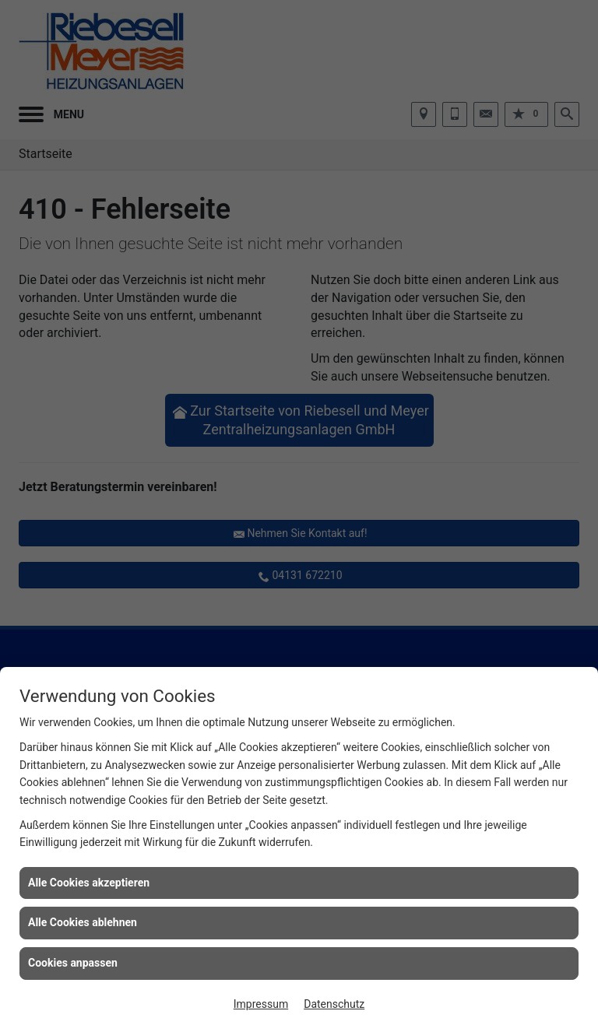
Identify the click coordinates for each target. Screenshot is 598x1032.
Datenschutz (334, 1004)
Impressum (261, 1004)
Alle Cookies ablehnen (82, 922)
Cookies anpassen (73, 963)
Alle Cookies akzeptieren (89, 882)
